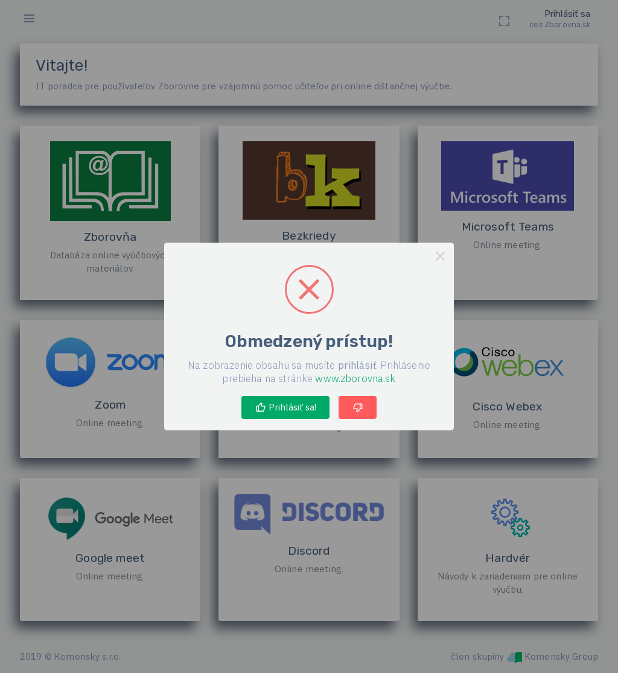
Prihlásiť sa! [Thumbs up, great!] (285, 407)
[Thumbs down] (358, 407)
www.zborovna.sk (355, 378)
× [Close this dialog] (440, 256)
